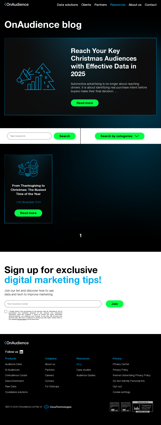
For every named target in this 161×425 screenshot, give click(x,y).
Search (64, 136)
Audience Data (13, 364)
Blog (79, 364)
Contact (151, 4)
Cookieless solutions (16, 392)
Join (114, 304)
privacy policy (21, 319)
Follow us (14, 351)
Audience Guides (85, 375)
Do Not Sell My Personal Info (129, 380)
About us (135, 4)
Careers (49, 375)
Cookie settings (121, 392)
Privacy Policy (120, 369)
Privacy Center (121, 364)
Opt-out (117, 386)
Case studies (83, 369)
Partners (100, 4)
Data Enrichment (14, 380)
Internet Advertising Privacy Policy (132, 375)
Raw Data (10, 386)
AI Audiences (12, 369)
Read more (28, 213)
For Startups (52, 386)
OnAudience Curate (16, 375)
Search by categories (119, 136)
